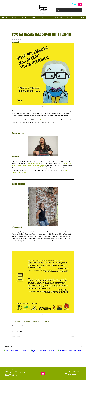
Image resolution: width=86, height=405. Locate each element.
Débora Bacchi (16, 321)
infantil (21, 325)
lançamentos (15, 325)
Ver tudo (80, 346)
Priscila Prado (45, 321)
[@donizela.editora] (80, 4)
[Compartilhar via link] (25, 331)
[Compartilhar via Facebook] (13, 331)
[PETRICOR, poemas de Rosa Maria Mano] (43, 356)
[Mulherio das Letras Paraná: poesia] (70, 356)
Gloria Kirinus (26, 321)
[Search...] (69, 10)
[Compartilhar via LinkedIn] (21, 331)
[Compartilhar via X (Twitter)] (17, 331)
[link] (74, 4)
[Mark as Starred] (66, 373)
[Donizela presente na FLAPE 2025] (16, 356)
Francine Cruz (36, 321)
